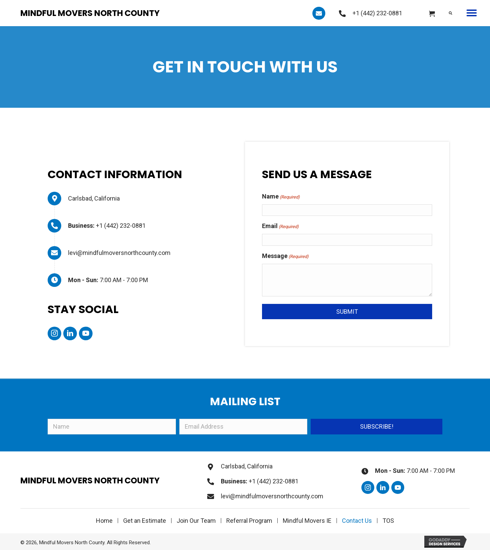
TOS (388, 520)
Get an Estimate (144, 520)
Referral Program (249, 520)
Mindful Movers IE (307, 520)
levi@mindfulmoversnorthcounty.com (119, 252)
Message (285, 257)
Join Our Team (196, 520)
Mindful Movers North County (90, 13)
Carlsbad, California (94, 198)
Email (280, 227)
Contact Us (357, 520)
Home (104, 520)
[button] (318, 13)
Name (281, 197)
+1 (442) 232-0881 (377, 13)
